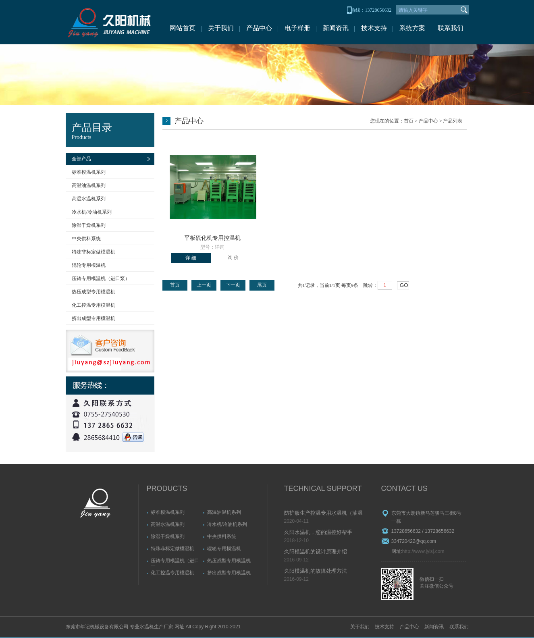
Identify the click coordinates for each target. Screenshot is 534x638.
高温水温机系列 (89, 199)
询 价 (233, 257)
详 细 (190, 258)
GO (404, 285)
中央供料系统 (86, 238)
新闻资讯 (336, 28)
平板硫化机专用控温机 (212, 238)
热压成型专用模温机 (93, 292)
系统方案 (412, 28)
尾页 (262, 285)
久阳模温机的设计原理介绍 (315, 552)
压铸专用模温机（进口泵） (101, 278)
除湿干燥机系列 (89, 225)
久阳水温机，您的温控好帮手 (318, 532)
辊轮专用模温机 (89, 265)
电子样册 (297, 28)
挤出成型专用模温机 (93, 318)
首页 (408, 121)
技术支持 (374, 28)
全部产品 (81, 159)
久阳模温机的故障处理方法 (315, 571)
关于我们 (221, 28)
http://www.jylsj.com (423, 551)
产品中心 (259, 28)
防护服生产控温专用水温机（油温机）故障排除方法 (323, 513)
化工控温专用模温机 (93, 305)
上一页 (204, 285)
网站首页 (182, 28)
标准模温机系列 (89, 172)
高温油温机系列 (89, 185)
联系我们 (450, 28)
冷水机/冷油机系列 (92, 212)
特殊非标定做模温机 (93, 252)
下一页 (233, 285)
